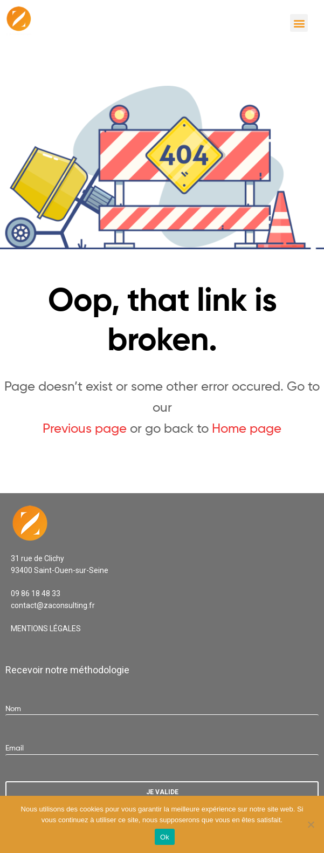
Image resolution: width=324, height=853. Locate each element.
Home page (246, 428)
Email (14, 747)
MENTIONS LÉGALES (46, 628)
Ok (164, 837)
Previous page (85, 428)
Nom (13, 708)
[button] (299, 23)
